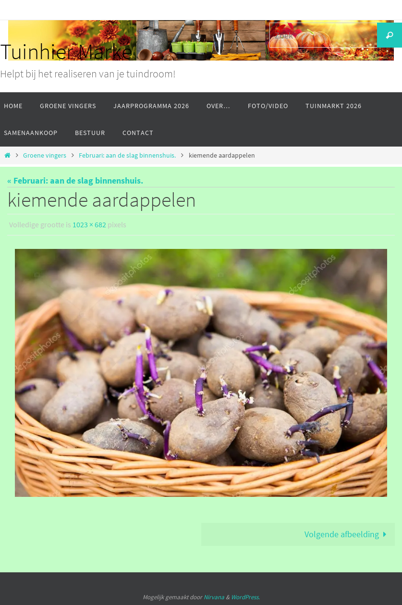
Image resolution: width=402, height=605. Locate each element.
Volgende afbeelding (348, 533)
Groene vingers (44, 155)
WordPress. (245, 597)
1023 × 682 (89, 224)
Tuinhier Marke (66, 51)
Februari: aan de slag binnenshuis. (127, 155)
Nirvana (214, 597)
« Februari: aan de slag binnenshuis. (75, 180)
